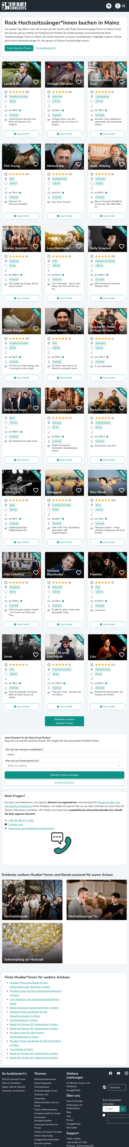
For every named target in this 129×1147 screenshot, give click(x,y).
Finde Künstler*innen (19, 48)
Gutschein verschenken (13, 1090)
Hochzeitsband (41, 1086)
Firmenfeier (39, 1098)
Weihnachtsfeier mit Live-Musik (47, 1104)
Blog (68, 1112)
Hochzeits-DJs (41, 1094)
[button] (120, 5)
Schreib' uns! (15, 824)
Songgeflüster (73, 1090)
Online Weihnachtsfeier (45, 1109)
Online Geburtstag (43, 1135)
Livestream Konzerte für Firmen (46, 1126)
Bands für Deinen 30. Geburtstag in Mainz (34, 1053)
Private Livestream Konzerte (48, 1131)
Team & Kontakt (74, 1101)
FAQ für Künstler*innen (13, 1079)
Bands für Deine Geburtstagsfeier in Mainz (34, 1008)
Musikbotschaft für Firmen (47, 1113)
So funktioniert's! (46, 48)
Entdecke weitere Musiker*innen (64, 721)
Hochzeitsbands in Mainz (24, 1020)
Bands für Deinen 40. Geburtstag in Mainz (34, 1057)
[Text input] (111, 1109)
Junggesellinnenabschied (46, 1139)
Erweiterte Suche (65, 782)
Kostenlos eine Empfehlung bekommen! (31, 828)
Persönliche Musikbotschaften (43, 1119)
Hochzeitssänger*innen (45, 1090)
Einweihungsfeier (42, 1143)
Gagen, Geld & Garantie (13, 1086)
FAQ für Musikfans (11, 1083)
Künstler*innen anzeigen (64, 775)
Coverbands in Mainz (21, 1049)
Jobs (68, 1116)
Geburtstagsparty (43, 1083)
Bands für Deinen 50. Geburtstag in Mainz (34, 1024)
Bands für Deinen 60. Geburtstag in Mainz (34, 1028)
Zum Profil (23, 134)
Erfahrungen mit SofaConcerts (74, 1106)
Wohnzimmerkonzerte (45, 1079)
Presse (69, 1120)
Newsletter (71, 1127)
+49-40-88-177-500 (21, 820)
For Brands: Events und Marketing (78, 1085)
